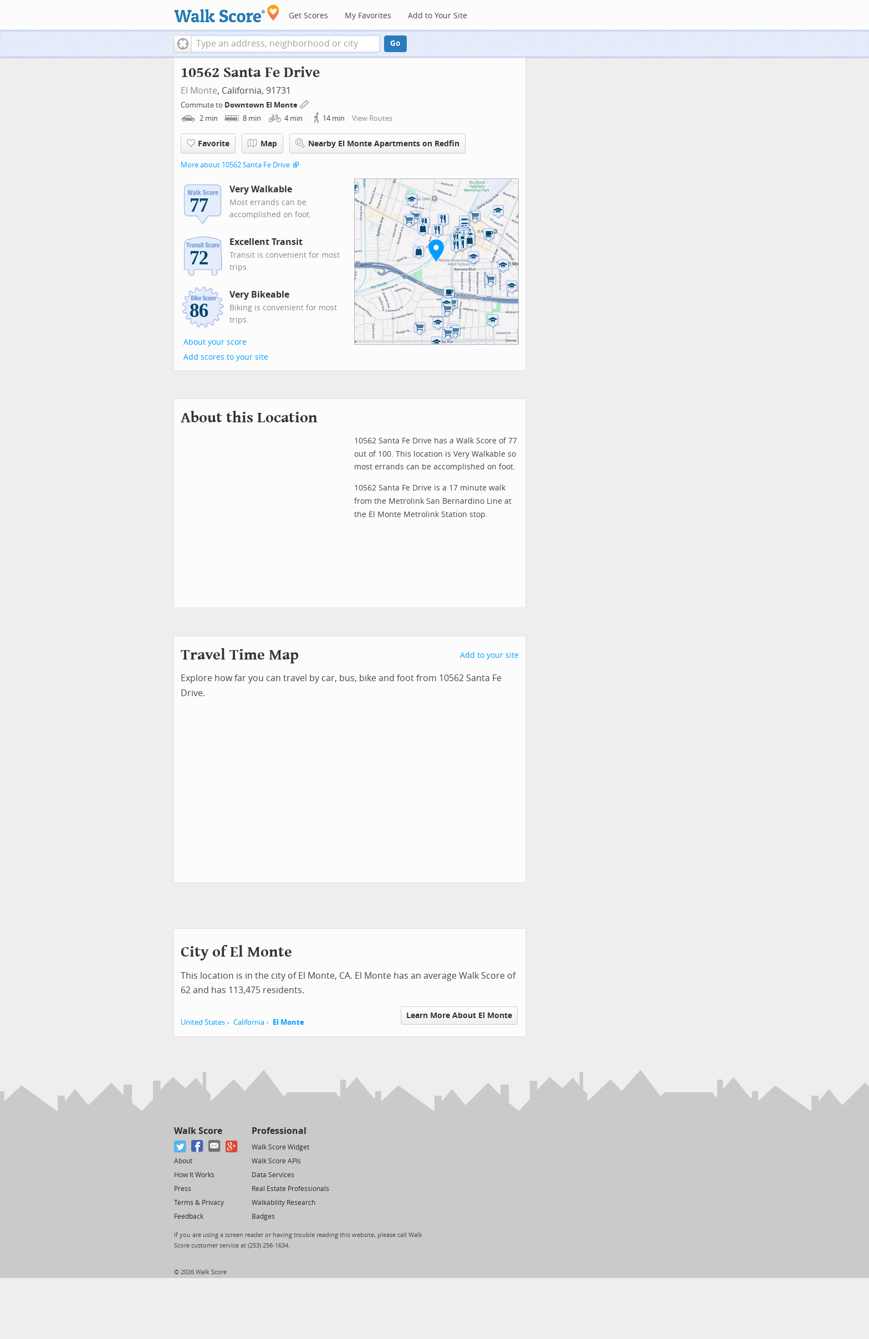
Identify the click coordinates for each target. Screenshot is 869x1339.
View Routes (372, 118)
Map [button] (262, 144)
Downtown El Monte (261, 105)
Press (182, 1189)
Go (395, 43)
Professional (279, 1131)
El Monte (199, 90)
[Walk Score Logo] (227, 13)
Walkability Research (283, 1203)
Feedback (188, 1216)
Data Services (273, 1175)
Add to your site (489, 655)
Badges (263, 1216)
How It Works (194, 1175)
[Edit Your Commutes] (304, 103)
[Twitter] (180, 1146)
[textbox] (285, 44)
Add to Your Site (437, 16)
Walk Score (198, 1131)
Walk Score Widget (280, 1147)
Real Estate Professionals (290, 1189)
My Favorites (368, 16)
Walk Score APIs (276, 1161)
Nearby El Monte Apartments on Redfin (377, 143)
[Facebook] (197, 1146)
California (248, 1022)
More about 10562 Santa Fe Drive (235, 165)
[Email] (214, 1146)
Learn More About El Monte (459, 1015)
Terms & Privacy (199, 1203)
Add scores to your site (225, 357)
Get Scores (308, 16)
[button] (182, 44)
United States (203, 1022)
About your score (215, 342)
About (183, 1161)
